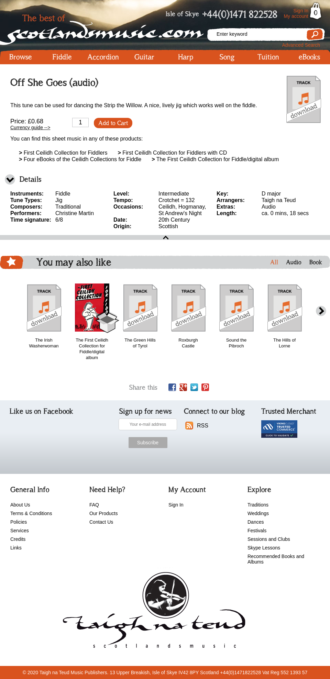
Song (227, 57)
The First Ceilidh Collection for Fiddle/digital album (215, 159)
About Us (20, 505)
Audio (293, 262)
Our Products (103, 513)
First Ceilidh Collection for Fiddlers (63, 153)
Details (30, 179)
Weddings (258, 513)
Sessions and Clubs (269, 539)
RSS (202, 425)
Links (16, 547)
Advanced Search (301, 45)
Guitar (144, 57)
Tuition (268, 57)
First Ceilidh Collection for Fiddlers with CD (172, 153)
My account (296, 16)
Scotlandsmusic (103, 27)
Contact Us (101, 522)
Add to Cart (113, 123)
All (274, 262)
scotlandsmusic (152, 612)
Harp (185, 57)
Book (315, 262)
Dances (256, 522)
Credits (17, 539)
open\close (165, 237)
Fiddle (62, 57)
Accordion (103, 57)
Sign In (300, 10)
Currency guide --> (30, 127)
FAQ (94, 505)
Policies (18, 522)
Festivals (257, 530)
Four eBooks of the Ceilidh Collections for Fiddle (80, 159)
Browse (20, 57)
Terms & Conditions (31, 513)
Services (19, 530)
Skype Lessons (264, 547)
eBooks (309, 57)
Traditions (258, 505)
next (321, 311)
